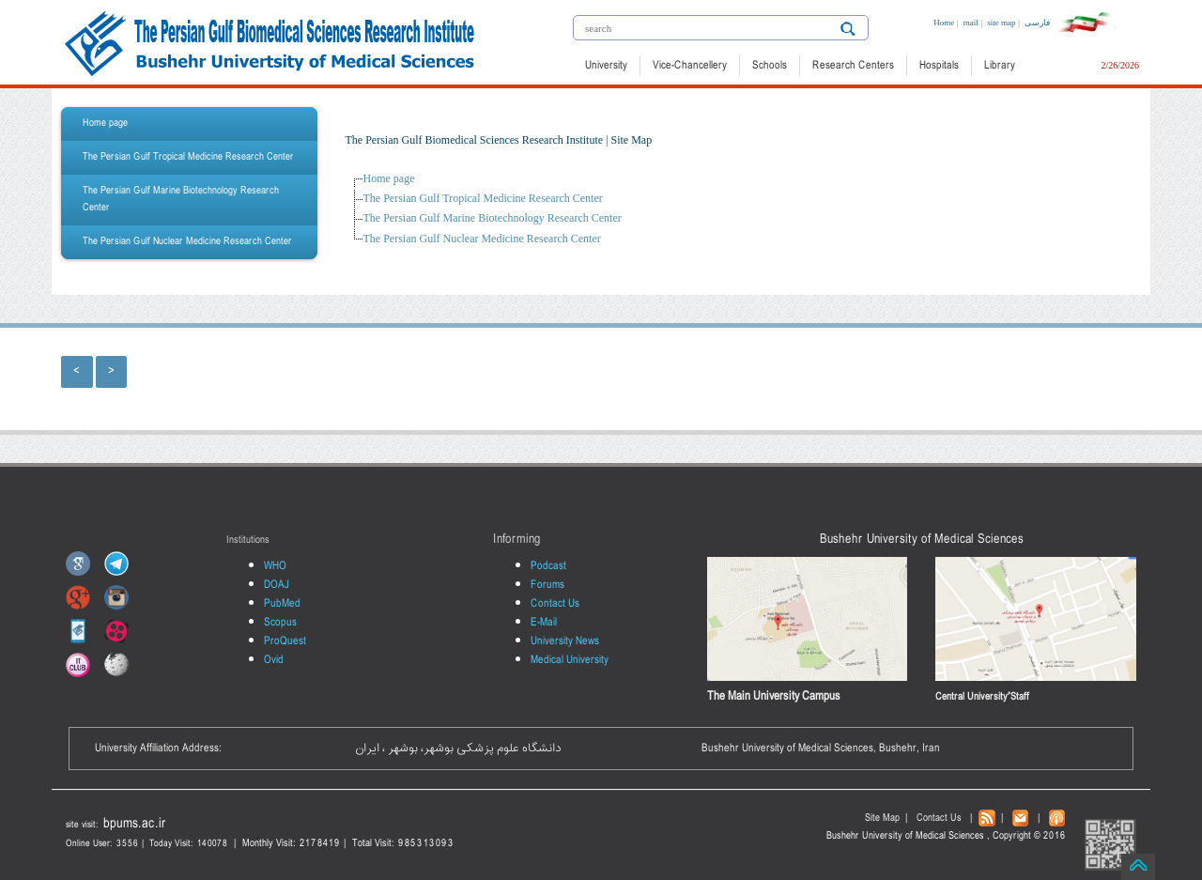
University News (565, 641)
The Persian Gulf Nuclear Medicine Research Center (187, 242)
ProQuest (285, 641)
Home (943, 22)
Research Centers (853, 65)
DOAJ (276, 585)
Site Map (882, 818)
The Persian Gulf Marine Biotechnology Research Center (181, 199)
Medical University (570, 660)
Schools (769, 65)
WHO (275, 566)
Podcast (548, 566)
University (606, 65)
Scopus (280, 622)
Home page (105, 123)
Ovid (274, 660)
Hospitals (939, 65)
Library (999, 65)
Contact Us (555, 604)
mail (971, 22)
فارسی (1037, 22)
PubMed (282, 604)
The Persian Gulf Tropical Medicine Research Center (188, 157)
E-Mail (544, 622)
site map (1001, 22)
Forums (547, 585)
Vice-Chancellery (690, 65)
